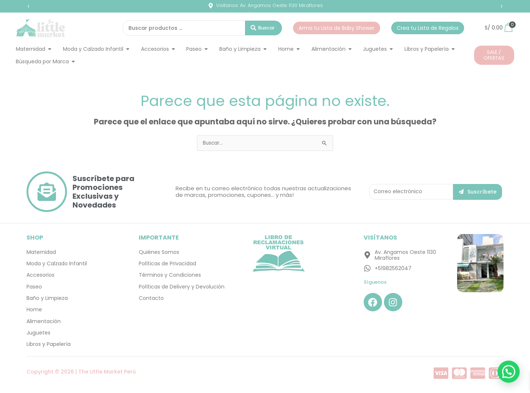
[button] (28, 6)
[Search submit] (263, 28)
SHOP (34, 237)
